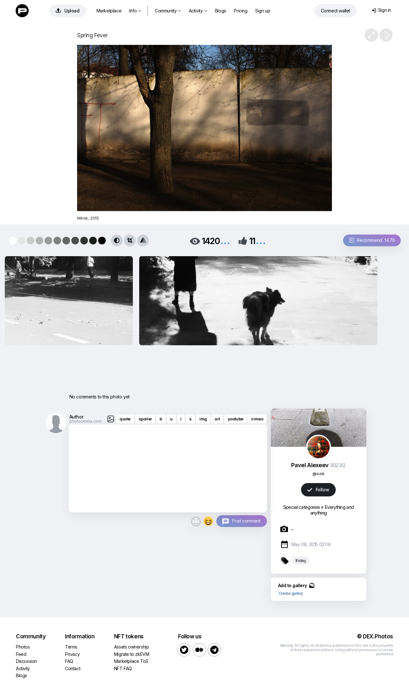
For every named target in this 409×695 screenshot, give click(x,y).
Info (135, 10)
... (225, 240)
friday (300, 560)
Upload (68, 10)
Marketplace (109, 10)
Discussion (26, 661)
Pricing (240, 10)
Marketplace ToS (131, 661)
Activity (198, 10)
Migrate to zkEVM (131, 654)
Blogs (220, 10)
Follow (318, 489)
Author (76, 416)
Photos (23, 646)
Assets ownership (131, 646)
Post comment (246, 520)
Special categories (301, 507)
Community (168, 10)
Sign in (381, 10)
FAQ (69, 661)
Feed (21, 654)
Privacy (72, 654)
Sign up (262, 10)
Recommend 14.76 (372, 240)
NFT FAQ (123, 668)
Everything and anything (332, 510)
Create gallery (291, 593)
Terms (71, 646)
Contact (72, 668)
